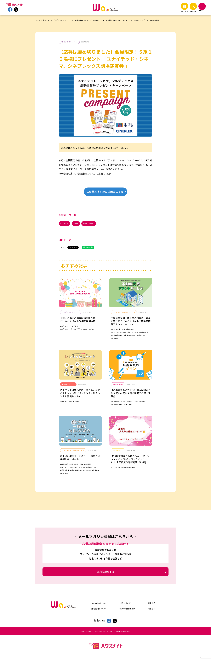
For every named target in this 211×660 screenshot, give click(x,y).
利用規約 (151, 605)
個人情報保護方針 (127, 611)
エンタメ (65, 223)
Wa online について (99, 605)
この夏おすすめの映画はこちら (106, 191)
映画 (77, 223)
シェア (61, 247)
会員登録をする (105, 574)
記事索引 (151, 611)
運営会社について (99, 611)
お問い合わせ (125, 605)
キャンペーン (91, 223)
